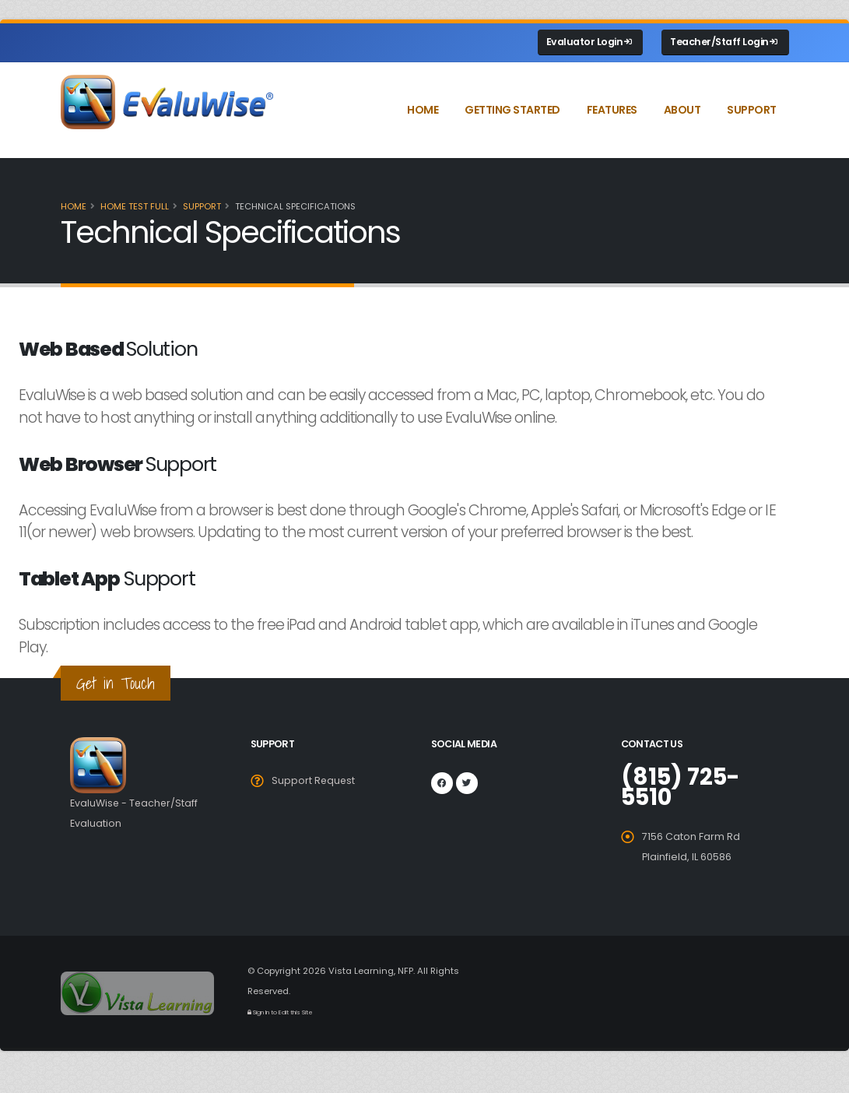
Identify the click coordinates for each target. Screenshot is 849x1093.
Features (612, 110)
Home (422, 110)
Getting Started (512, 110)
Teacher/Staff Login (723, 41)
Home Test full (134, 206)
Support (752, 110)
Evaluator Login (589, 41)
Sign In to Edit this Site (281, 1012)
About (682, 110)
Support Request (314, 780)
